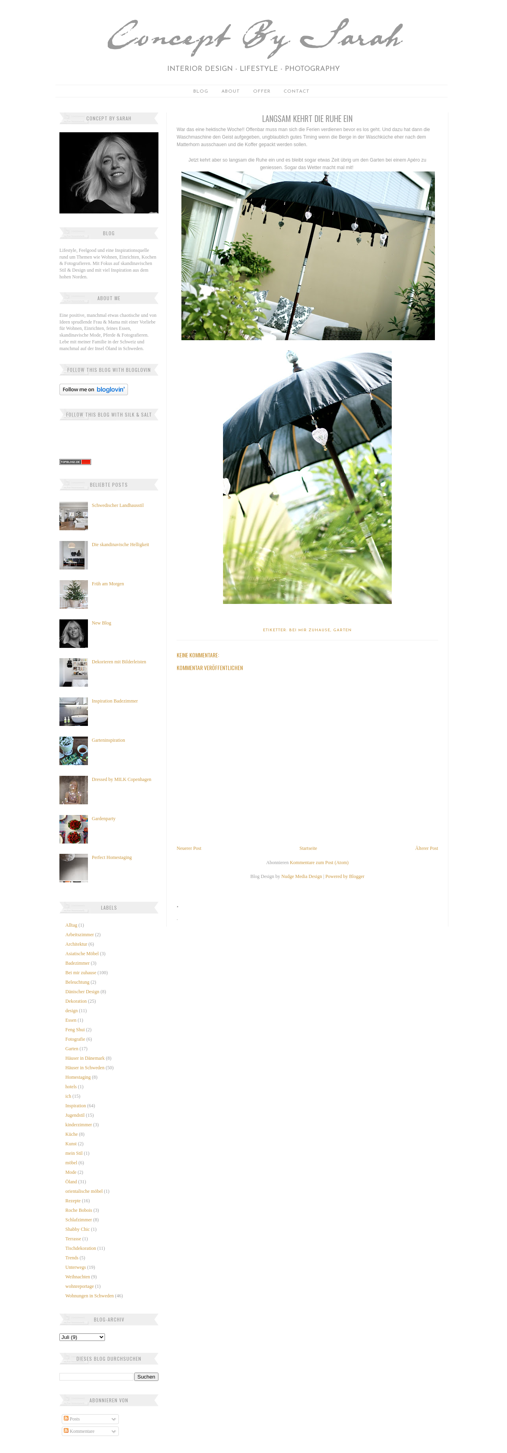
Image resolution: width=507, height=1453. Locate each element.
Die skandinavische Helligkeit (120, 544)
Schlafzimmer (78, 1220)
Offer (262, 91)
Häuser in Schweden (85, 1067)
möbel (71, 1162)
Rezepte (73, 1201)
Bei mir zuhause (80, 972)
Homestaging (78, 1077)
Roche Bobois (78, 1210)
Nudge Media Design (301, 876)
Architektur (76, 944)
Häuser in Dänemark (85, 1058)
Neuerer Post (189, 848)
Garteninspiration (108, 740)
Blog (200, 91)
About (230, 91)
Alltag (71, 925)
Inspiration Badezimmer (115, 701)
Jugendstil (75, 1115)
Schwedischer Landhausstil (118, 505)
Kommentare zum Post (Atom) (319, 862)
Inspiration (75, 1105)
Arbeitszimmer (79, 934)
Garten (71, 1048)
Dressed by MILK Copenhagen (121, 779)
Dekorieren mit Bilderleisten (119, 662)
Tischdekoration (80, 1248)
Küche (71, 1134)
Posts (72, 1419)
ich (68, 1096)
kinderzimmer (78, 1124)
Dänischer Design (82, 991)
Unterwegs (75, 1267)
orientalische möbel (84, 1191)
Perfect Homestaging (112, 857)
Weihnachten (77, 1277)
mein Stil (74, 1153)
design (71, 1010)
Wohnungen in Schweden (89, 1296)
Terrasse (73, 1239)
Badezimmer (77, 963)
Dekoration (76, 1001)
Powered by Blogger (344, 876)
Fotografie (75, 1039)
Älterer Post (426, 848)
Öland (71, 1181)
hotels (71, 1086)
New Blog (101, 623)
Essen (70, 1020)
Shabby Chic (77, 1229)
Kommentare (79, 1431)
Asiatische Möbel (82, 953)
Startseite (308, 848)
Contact (297, 91)
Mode (70, 1172)
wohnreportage (79, 1286)
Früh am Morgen (108, 584)
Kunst (71, 1143)
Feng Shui (75, 1029)
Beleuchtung (77, 982)
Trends (71, 1258)
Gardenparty (104, 818)
